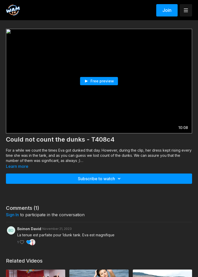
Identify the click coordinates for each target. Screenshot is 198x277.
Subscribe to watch (100, 179)
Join (166, 10)
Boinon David (29, 229)
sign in (12, 214)
